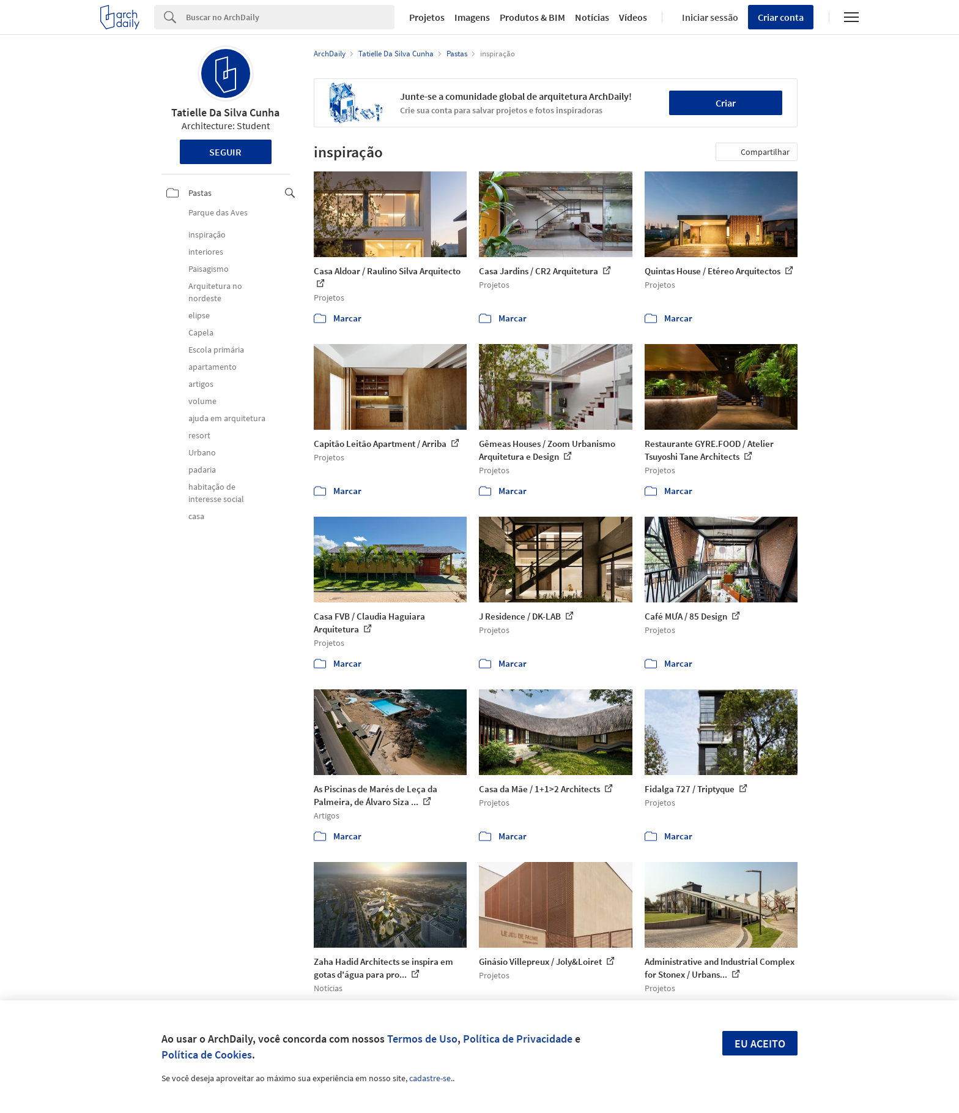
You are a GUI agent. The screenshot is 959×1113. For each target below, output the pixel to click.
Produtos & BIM (532, 17)
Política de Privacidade (517, 1039)
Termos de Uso (422, 1039)
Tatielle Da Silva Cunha (225, 112)
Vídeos (633, 17)
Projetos (427, 17)
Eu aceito (760, 1043)
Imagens (472, 17)
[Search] (290, 17)
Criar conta (781, 17)
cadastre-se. (431, 1078)
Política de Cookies (206, 1054)
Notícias (592, 17)
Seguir (225, 152)
